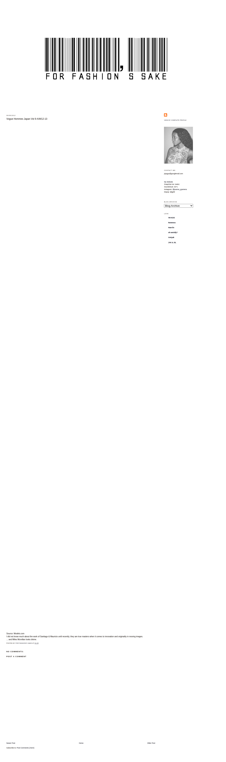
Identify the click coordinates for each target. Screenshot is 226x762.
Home (81, 743)
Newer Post (10, 743)
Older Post (151, 743)
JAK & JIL (172, 243)
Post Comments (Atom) (25, 748)
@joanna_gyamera (179, 189)
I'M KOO (171, 218)
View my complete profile (175, 120)
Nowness (172, 223)
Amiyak (171, 237)
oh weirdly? (173, 232)
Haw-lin (171, 228)
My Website (168, 182)
